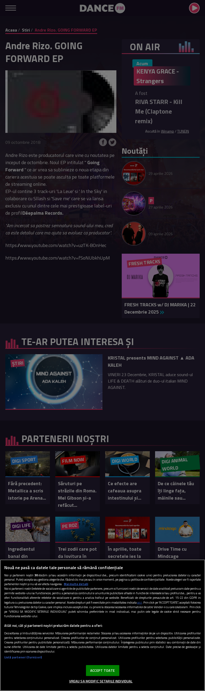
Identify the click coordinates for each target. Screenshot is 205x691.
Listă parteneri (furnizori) (23, 657)
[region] (102, 625)
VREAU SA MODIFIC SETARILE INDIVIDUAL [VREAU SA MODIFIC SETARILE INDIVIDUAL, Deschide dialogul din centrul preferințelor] (101, 681)
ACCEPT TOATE (102, 670)
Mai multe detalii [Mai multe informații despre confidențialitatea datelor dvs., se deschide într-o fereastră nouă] (76, 584)
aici (139, 602)
